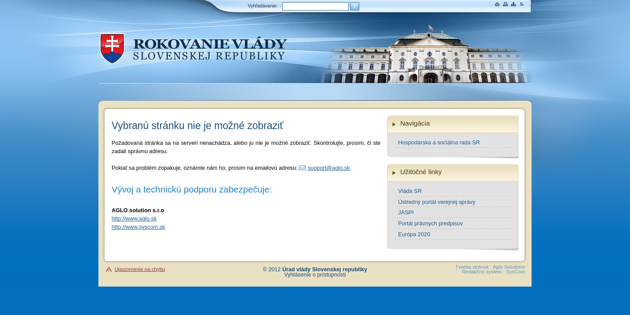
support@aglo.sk (329, 167)
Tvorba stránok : (473, 267)
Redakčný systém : (483, 271)
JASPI (406, 212)
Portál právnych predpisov (430, 223)
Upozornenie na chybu (140, 269)
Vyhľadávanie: (263, 5)
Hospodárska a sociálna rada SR (439, 142)
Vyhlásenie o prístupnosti (315, 275)
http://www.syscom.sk (138, 227)
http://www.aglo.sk (134, 218)
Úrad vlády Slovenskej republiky (324, 269)
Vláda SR (410, 191)
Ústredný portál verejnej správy (436, 202)
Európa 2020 (414, 234)
